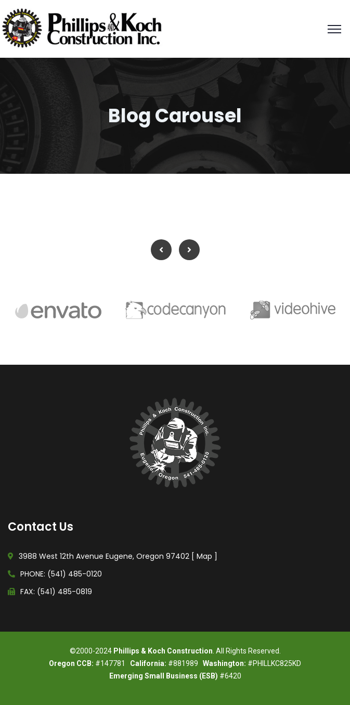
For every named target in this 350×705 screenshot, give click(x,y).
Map (204, 556)
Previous (161, 249)
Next (189, 249)
